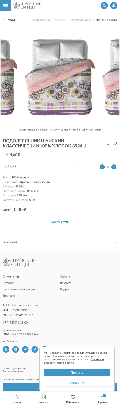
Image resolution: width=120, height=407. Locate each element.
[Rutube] (34, 349)
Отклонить (77, 383)
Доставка (9, 296)
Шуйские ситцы (41, 19)
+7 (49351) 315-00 (15, 322)
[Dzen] (15, 349)
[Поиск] (104, 5)
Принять (77, 372)
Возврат (65, 283)
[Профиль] (113, 5)
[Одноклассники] (6, 349)
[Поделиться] (107, 143)
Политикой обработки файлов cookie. (74, 361)
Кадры (64, 289)
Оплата (65, 276)
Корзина (102, 399)
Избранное (73, 399)
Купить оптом (60, 222)
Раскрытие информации (19, 289)
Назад (9, 19)
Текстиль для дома (80, 19)
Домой (16, 399)
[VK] (25, 349)
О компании (11, 276)
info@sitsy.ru (10, 341)
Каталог (43, 399)
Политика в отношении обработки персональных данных (32, 379)
